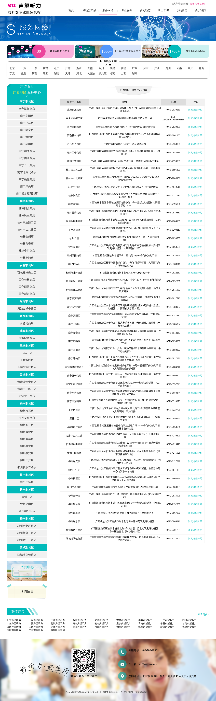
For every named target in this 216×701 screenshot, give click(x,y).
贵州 (168, 68)
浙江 (79, 68)
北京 (12, 68)
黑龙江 (103, 73)
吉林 (45, 68)
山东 (34, 68)
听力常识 (163, 10)
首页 (71, 10)
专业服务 (126, 10)
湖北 (56, 73)
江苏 (68, 68)
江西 (45, 73)
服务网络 (107, 10)
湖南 (134, 73)
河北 (79, 73)
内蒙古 (91, 73)
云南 (179, 68)
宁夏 (12, 73)
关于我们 (200, 10)
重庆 (190, 68)
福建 (112, 68)
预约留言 (182, 10)
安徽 (90, 68)
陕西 (34, 73)
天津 (68, 73)
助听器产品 (89, 10)
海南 (112, 73)
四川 (101, 68)
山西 (123, 73)
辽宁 (56, 68)
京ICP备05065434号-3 (112, 692)
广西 (157, 68)
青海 (201, 68)
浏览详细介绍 (195, 109)
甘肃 (23, 73)
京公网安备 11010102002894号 (137, 692)
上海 (23, 68)
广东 (134, 68)
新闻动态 (145, 10)
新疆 (123, 68)
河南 (145, 68)
